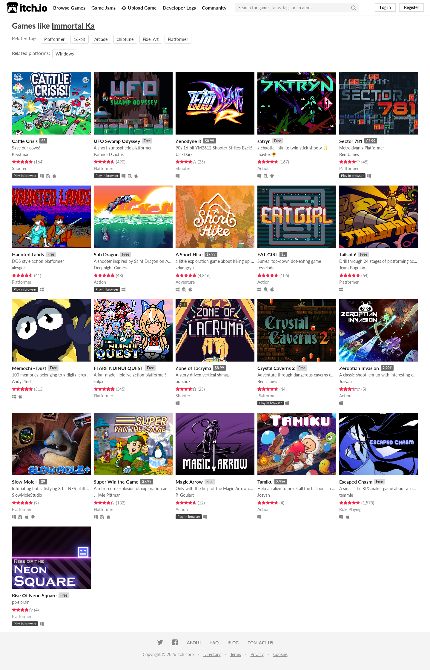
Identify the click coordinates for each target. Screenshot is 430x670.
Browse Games (69, 7)
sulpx (98, 381)
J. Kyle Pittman (107, 495)
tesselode (265, 267)
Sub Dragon (106, 254)
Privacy (257, 654)
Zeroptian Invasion (359, 368)
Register (411, 7)
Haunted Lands (28, 254)
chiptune (125, 39)
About (194, 642)
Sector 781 (351, 141)
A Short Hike (189, 254)
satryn (264, 141)
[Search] (353, 7)
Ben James (349, 154)
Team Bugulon (352, 267)
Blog (233, 642)
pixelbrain (21, 602)
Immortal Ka (73, 25)
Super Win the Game (116, 481)
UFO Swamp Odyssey (117, 141)
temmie (346, 495)
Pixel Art (151, 39)
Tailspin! (348, 254)
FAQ (214, 642)
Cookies (280, 654)
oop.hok (183, 381)
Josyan (345, 381)
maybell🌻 (267, 154)
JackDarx (184, 154)
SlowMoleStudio (27, 495)
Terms (235, 654)
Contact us (260, 642)
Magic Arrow (189, 481)
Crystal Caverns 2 (276, 368)
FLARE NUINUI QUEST (118, 368)
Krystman (21, 154)
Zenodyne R (188, 141)
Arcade (101, 39)
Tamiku (265, 481)
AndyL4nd (21, 381)
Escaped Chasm (355, 481)
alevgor (18, 267)
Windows (65, 53)
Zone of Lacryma (193, 368)
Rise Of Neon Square (34, 595)
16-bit (79, 39)
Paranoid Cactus (109, 154)
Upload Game (139, 7)
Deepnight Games (110, 267)
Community (214, 7)
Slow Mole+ (24, 481)
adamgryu (185, 267)
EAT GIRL (267, 254)
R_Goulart (185, 495)
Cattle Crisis (25, 141)
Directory (212, 654)
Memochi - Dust (29, 368)
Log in (385, 7)
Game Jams (103, 7)
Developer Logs (179, 7)
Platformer (54, 39)
